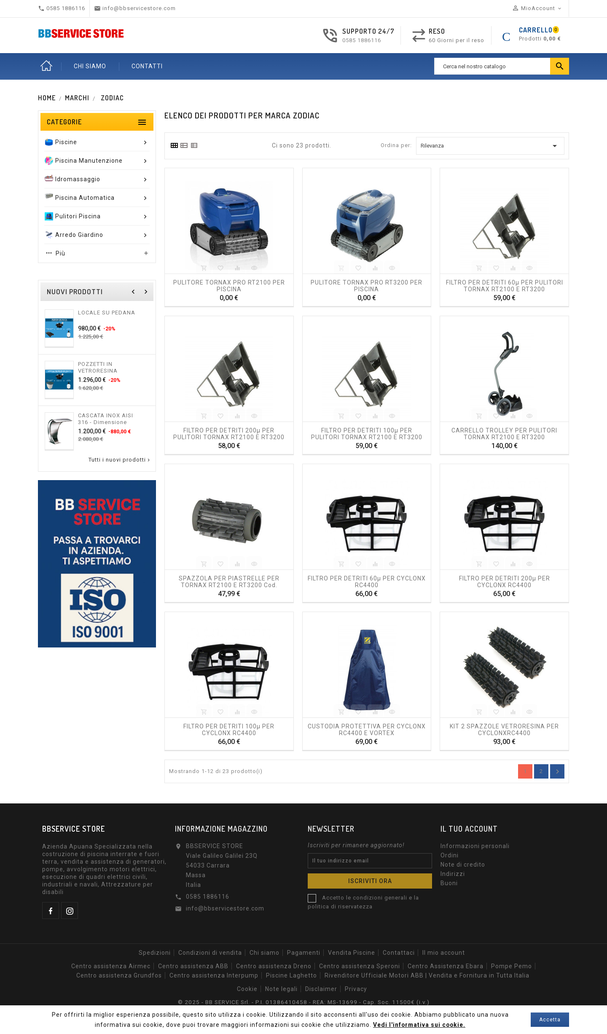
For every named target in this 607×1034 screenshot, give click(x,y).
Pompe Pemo (511, 966)
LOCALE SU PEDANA (106, 312)
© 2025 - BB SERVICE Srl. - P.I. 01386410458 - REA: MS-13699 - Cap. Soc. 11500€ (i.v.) (303, 1002)
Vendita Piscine (351, 952)
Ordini (449, 855)
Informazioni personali (475, 846)
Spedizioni (155, 952)
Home (46, 66)
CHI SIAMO (90, 66)
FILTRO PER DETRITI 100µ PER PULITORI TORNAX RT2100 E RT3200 (366, 433)
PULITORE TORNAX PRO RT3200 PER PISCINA (366, 285)
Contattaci (399, 952)
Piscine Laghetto (291, 975)
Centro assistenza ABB (193, 966)
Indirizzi (452, 873)
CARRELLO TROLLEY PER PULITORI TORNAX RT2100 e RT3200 (504, 433)
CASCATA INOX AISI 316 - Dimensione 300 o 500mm (105, 418)
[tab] (174, 145)
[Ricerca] (501, 66)
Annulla (557, 771)
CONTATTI (147, 66)
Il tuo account (469, 829)
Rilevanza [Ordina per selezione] (490, 146)
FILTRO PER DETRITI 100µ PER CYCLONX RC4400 (228, 729)
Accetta (550, 1020)
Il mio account (443, 952)
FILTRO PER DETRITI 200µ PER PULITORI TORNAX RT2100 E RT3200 (229, 433)
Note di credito (462, 864)
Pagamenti (303, 952)
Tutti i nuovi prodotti (120, 460)
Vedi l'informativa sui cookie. (419, 1024)
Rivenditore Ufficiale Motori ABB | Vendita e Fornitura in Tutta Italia (427, 975)
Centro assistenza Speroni (359, 966)
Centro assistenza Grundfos (119, 975)
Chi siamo (264, 952)
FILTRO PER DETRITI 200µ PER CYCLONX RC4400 (504, 581)
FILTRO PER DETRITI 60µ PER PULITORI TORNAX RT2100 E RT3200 (504, 285)
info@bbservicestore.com (225, 908)
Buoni (449, 883)
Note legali (281, 989)
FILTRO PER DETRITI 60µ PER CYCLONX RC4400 (367, 581)
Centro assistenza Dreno (274, 966)
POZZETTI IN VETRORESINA (98, 367)
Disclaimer (321, 989)
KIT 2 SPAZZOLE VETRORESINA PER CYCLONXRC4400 (504, 729)
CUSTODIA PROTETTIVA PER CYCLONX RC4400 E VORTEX (367, 729)
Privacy (356, 989)
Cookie (247, 989)
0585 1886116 (361, 40)
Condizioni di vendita (210, 952)
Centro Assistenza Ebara (445, 966)
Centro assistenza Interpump (213, 975)
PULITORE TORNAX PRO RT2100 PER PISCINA (229, 285)
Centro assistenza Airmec (110, 966)
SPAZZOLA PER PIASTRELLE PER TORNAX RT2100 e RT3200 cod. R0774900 (229, 581)
